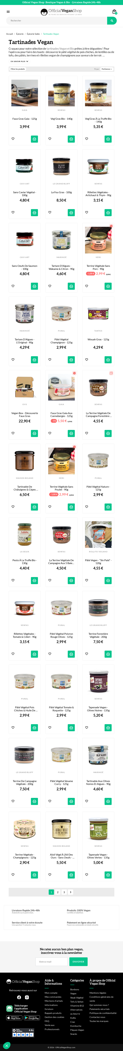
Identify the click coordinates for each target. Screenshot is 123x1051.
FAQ (47, 1021)
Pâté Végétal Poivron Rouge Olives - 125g (62, 635)
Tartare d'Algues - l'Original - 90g (25, 341)
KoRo (73, 1017)
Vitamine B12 (77, 1005)
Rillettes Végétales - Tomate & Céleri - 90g (24, 635)
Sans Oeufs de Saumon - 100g (25, 267)
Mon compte (51, 992)
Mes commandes (53, 996)
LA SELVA (24, 552)
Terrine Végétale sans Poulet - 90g (62, 488)
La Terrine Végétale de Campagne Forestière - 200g (98, 415)
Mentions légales (98, 992)
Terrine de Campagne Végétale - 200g (25, 782)
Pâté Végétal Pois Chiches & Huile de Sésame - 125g (25, 709)
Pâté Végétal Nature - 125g (98, 488)
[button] (19, 61)
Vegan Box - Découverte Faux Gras (24, 414)
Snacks (73, 1034)
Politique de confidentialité (103, 1013)
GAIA (24, 110)
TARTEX (98, 331)
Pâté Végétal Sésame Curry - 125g (61, 782)
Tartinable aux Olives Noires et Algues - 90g (98, 782)
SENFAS (61, 110)
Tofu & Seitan (76, 1001)
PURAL (61, 331)
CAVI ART (24, 184)
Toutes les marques (99, 1021)
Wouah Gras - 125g (98, 339)
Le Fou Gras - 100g (61, 192)
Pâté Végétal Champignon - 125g (61, 341)
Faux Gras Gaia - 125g (24, 118)
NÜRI (98, 257)
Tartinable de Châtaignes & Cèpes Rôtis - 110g (25, 488)
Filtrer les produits (18, 69)
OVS (24, 404)
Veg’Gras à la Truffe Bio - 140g (98, 120)
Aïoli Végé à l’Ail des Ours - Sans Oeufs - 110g (61, 856)
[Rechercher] (56, 21)
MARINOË (62, 257)
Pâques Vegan (77, 1030)
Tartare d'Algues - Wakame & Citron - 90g (61, 267)
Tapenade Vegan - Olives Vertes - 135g (98, 856)
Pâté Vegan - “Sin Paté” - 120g (98, 562)
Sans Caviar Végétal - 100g (25, 194)
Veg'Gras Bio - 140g (61, 118)
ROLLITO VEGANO (98, 552)
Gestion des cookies (54, 1017)
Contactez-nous (97, 1017)
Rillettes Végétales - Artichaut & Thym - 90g (98, 194)
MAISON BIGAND (24, 478)
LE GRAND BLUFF (61, 184)
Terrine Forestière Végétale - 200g (98, 635)
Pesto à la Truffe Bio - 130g (24, 562)
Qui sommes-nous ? (99, 1005)
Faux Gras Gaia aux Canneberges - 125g (61, 414)
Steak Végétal (76, 997)
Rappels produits (53, 1013)
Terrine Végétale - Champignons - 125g (24, 856)
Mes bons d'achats (54, 1000)
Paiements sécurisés (100, 1009)
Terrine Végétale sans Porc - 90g (99, 267)
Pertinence (107, 69)
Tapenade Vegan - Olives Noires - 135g (98, 709)
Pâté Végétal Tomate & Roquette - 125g (61, 709)
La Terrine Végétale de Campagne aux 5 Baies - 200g (61, 562)
